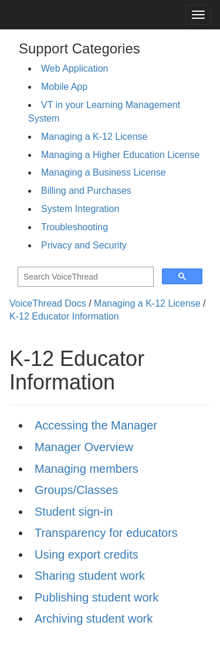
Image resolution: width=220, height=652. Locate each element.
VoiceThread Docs (47, 303)
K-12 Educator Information (64, 316)
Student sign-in (74, 511)
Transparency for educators (106, 532)
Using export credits (86, 554)
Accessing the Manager (96, 425)
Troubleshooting (74, 227)
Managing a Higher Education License (120, 155)
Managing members (86, 468)
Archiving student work (94, 618)
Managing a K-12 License (94, 137)
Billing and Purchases (86, 191)
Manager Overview (84, 447)
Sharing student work (90, 575)
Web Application (74, 68)
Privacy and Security (84, 245)
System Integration (80, 209)
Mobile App (64, 87)
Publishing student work (96, 597)
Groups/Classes (76, 489)
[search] (84, 277)
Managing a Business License (103, 172)
